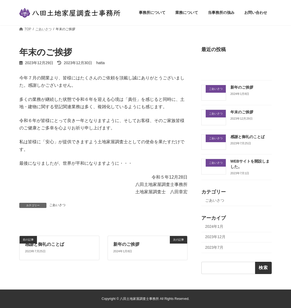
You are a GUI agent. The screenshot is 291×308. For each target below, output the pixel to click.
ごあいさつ (57, 205)
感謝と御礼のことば (44, 244)
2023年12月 (215, 237)
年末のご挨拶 (241, 112)
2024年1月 (214, 226)
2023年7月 (214, 247)
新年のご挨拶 (126, 244)
